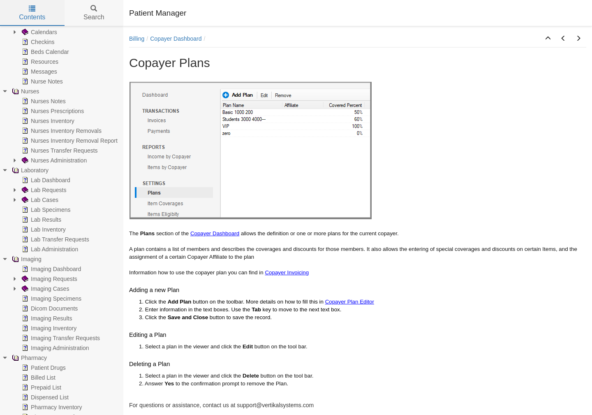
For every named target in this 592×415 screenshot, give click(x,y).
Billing (136, 38)
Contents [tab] (32, 13)
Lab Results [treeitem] (40, 220)
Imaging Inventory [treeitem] (48, 328)
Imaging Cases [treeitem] (44, 289)
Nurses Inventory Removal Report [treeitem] (69, 141)
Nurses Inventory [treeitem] (47, 121)
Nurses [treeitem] (24, 91)
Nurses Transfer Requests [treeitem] (59, 150)
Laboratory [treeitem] (29, 170)
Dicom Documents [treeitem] (49, 308)
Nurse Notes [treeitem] (41, 81)
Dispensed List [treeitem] (44, 397)
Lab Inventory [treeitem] (43, 229)
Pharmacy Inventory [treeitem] (51, 407)
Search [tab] (93, 13)
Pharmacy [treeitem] (28, 358)
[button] (548, 38)
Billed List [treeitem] (38, 378)
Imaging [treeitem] (26, 259)
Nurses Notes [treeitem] (43, 101)
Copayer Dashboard (175, 38)
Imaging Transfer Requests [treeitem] (60, 338)
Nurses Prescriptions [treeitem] (52, 111)
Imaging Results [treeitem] (46, 318)
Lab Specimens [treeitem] (45, 210)
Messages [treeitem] (38, 72)
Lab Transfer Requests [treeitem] (54, 239)
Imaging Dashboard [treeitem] (50, 269)
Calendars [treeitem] (38, 32)
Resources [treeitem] (39, 62)
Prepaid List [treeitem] (40, 387)
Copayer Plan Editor (349, 302)
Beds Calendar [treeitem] (44, 52)
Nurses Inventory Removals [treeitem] (61, 131)
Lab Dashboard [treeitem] (45, 180)
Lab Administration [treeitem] (49, 249)
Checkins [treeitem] (37, 42)
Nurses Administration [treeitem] (53, 160)
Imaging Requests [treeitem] (48, 279)
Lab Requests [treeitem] (43, 190)
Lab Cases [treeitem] (39, 200)
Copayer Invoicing (287, 272)
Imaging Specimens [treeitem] (50, 299)
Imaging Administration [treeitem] (54, 348)
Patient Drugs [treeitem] (43, 368)
